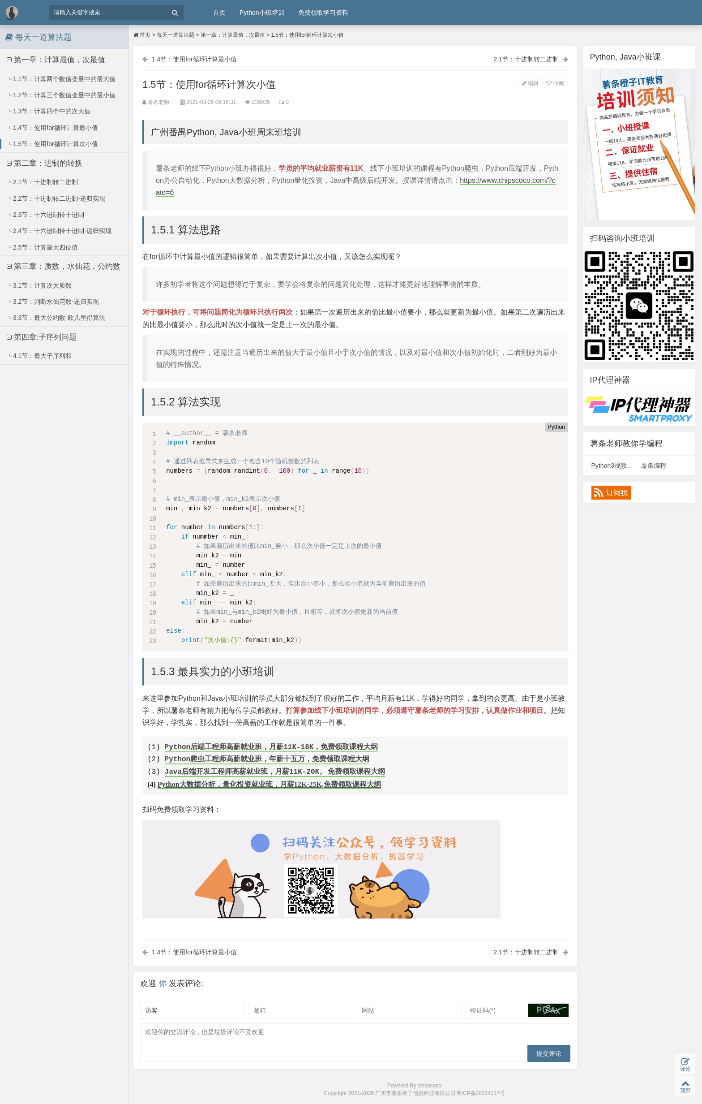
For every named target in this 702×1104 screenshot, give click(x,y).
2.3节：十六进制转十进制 (46, 214)
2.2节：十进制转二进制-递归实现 (56, 198)
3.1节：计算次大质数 (39, 285)
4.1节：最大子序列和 (39, 355)
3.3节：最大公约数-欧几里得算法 (56, 317)
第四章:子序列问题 (42, 337)
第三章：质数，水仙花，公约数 (63, 266)
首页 (219, 12)
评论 (685, 1064)
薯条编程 (653, 465)
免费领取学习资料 (323, 12)
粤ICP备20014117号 (480, 1093)
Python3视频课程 (615, 465)
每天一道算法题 (175, 35)
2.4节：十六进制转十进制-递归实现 (59, 230)
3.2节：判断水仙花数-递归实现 (53, 301)
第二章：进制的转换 (44, 163)
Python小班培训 (262, 12)
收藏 (555, 83)
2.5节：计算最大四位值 (42, 247)
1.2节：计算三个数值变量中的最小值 (61, 95)
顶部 (685, 1086)
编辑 (530, 83)
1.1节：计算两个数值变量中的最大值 (61, 78)
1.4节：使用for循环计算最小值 (52, 127)
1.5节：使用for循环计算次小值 (52, 143)
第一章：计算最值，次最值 (56, 60)
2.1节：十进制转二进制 (42, 181)
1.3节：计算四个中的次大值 (49, 111)
